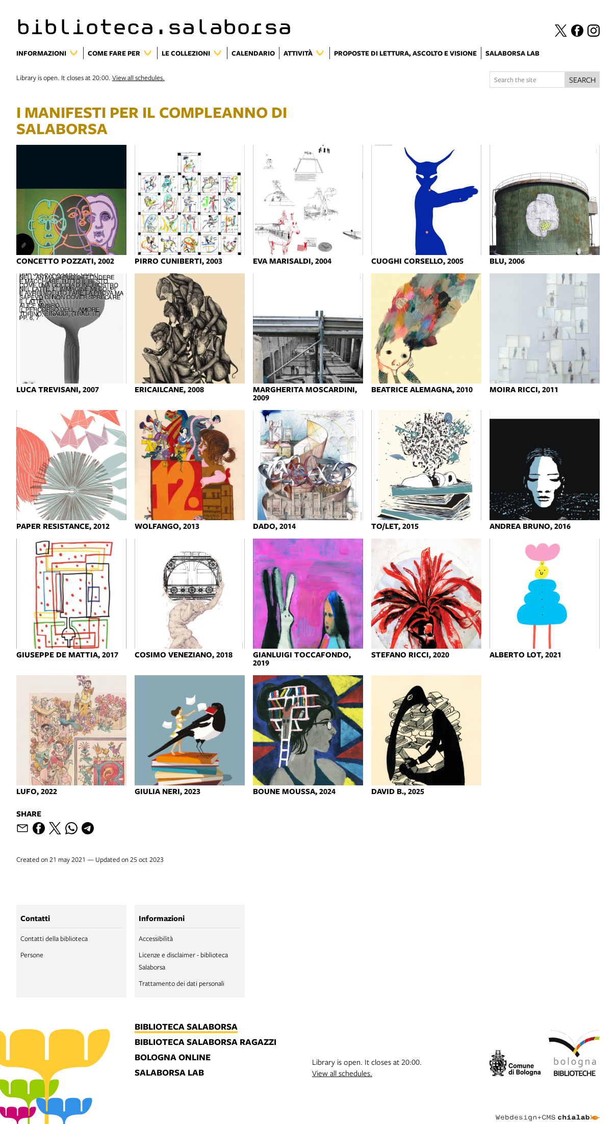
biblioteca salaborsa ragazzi (205, 1042)
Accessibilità (156, 938)
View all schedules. (138, 77)
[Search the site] (527, 79)
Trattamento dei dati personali (181, 983)
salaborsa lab (169, 1073)
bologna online (173, 1058)
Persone (31, 954)
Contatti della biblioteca (54, 938)
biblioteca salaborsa (186, 1027)
